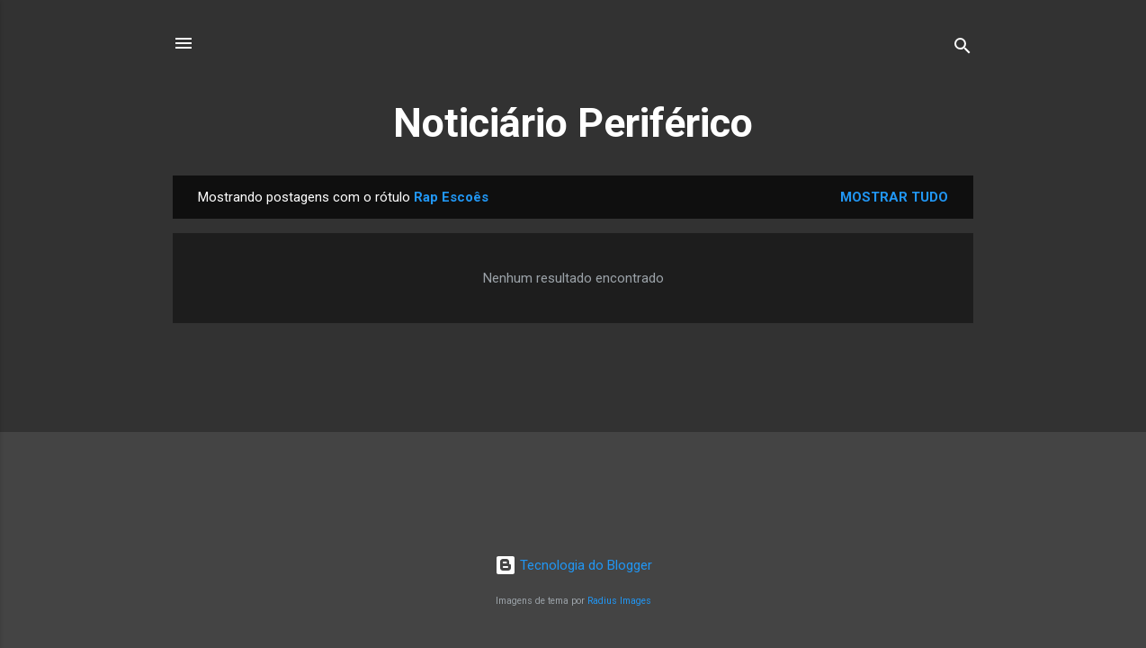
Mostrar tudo (894, 197)
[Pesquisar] (962, 49)
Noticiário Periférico (573, 123)
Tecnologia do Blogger (573, 565)
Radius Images (619, 601)
